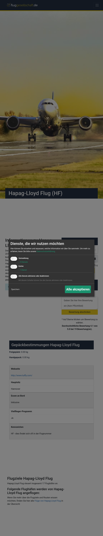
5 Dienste (23, 262)
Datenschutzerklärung (46, 251)
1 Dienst (23, 270)
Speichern (15, 289)
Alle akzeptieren (78, 289)
